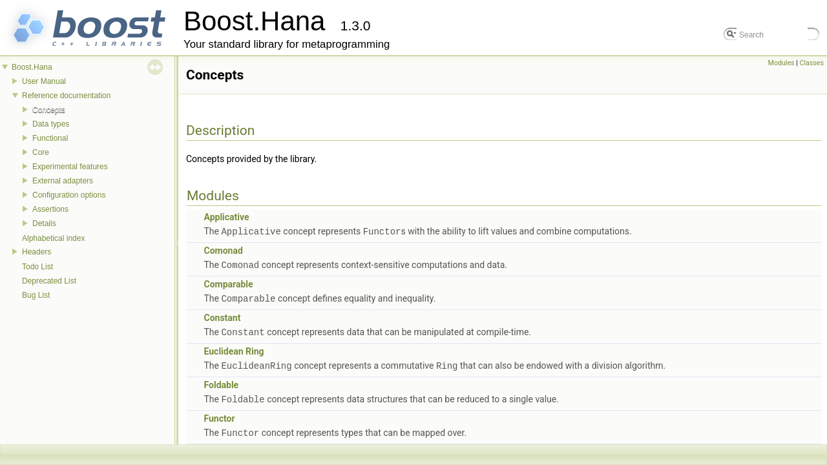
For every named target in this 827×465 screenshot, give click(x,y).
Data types (50, 124)
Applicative (226, 217)
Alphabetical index (53, 238)
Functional (50, 138)
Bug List (36, 295)
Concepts (48, 109)
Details (44, 223)
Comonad (223, 250)
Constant (222, 316)
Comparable (228, 283)
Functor (219, 414)
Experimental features (70, 166)
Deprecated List (49, 280)
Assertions (50, 209)
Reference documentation (66, 95)
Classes (812, 63)
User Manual (44, 81)
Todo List (37, 266)
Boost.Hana (32, 67)
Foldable (221, 382)
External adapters (62, 180)
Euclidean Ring (234, 349)
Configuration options (68, 195)
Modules (781, 63)
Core (40, 152)
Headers (36, 251)
